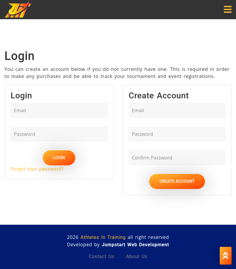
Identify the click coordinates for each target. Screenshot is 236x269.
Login (59, 157)
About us (136, 256)
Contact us (101, 256)
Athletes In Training (103, 237)
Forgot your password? (37, 169)
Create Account (177, 181)
